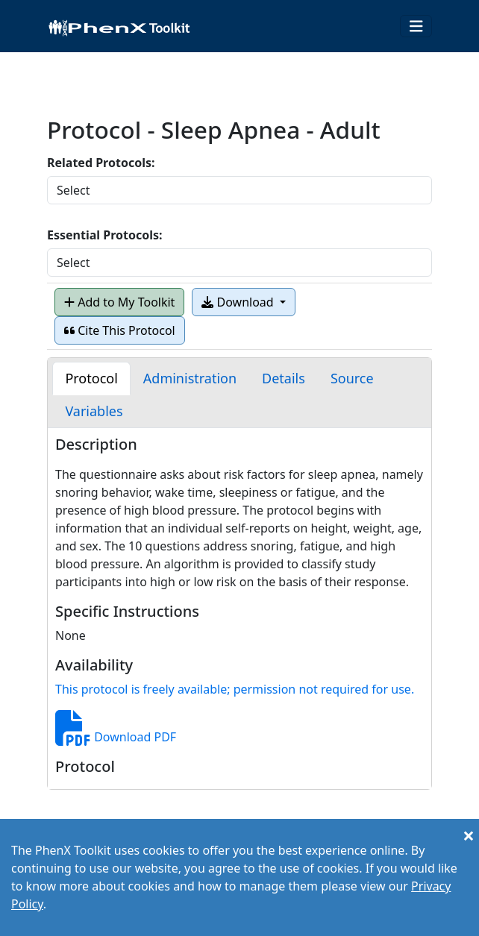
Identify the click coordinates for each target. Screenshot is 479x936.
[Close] (468, 835)
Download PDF (115, 737)
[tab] (91, 378)
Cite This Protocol (119, 330)
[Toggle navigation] (416, 26)
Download (238, 302)
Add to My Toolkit (119, 302)
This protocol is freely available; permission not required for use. (234, 689)
